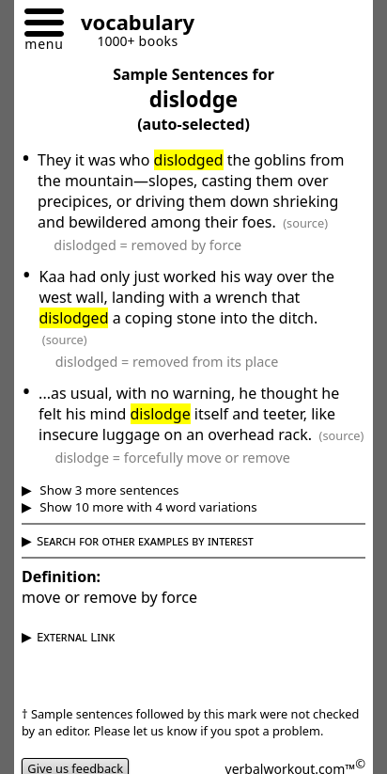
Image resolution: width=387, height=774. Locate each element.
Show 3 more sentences (108, 490)
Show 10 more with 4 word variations (147, 506)
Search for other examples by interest (145, 540)
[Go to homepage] (130, 25)
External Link (76, 636)
